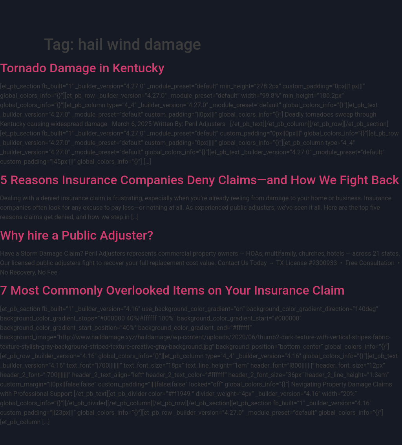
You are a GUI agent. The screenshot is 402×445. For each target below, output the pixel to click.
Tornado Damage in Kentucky (82, 67)
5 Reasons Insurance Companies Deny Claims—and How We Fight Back (199, 179)
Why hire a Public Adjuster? (76, 235)
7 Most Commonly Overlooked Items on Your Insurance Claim (172, 290)
